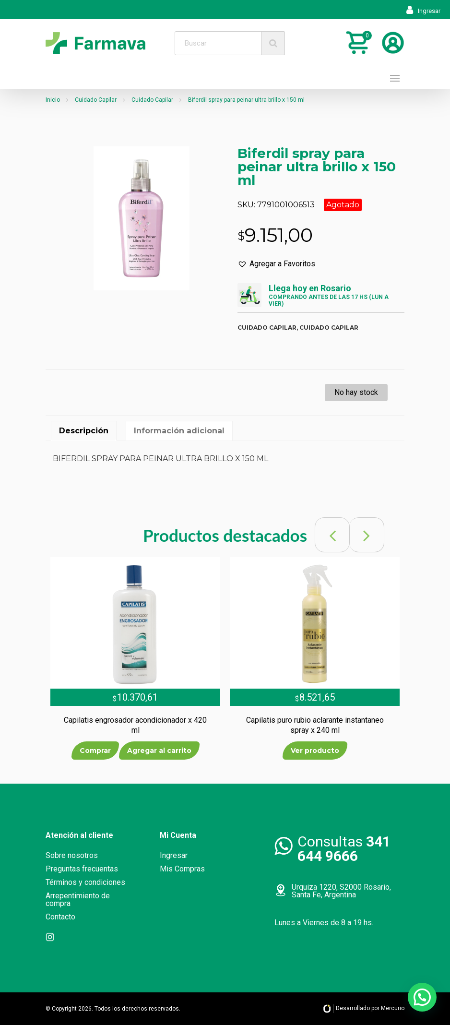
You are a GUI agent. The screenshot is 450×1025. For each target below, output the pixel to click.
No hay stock (356, 392)
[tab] (84, 431)
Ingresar (423, 10)
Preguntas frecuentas (82, 868)
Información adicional (179, 430)
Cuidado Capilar (96, 99)
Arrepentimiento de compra (78, 899)
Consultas (344, 848)
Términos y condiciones (85, 882)
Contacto (60, 916)
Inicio (53, 99)
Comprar (95, 750)
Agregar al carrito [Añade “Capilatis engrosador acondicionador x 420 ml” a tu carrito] (159, 750)
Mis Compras (182, 868)
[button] (276, 264)
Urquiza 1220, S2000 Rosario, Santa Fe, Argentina (341, 890)
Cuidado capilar (266, 327)
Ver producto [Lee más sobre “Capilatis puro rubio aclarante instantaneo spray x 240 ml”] (315, 750)
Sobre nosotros (72, 855)
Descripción (83, 430)
